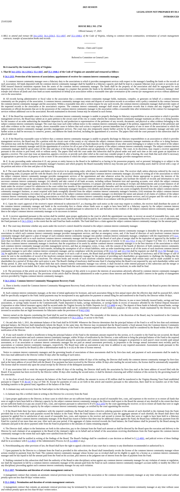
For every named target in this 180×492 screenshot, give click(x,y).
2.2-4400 (111, 305)
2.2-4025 (32, 441)
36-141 (27, 382)
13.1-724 (126, 251)
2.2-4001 (140, 438)
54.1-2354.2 (77, 317)
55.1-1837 (61, 36)
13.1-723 (113, 251)
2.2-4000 (74, 441)
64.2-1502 (84, 310)
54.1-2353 (37, 36)
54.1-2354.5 (49, 36)
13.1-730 (162, 251)
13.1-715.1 (130, 241)
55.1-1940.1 (76, 36)
